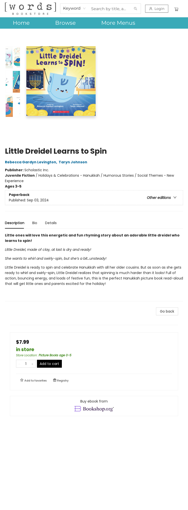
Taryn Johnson (74, 162)
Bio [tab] (34, 222)
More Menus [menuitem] (118, 23)
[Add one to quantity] (32, 363)
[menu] (94, 23)
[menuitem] (21, 23)
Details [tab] (51, 222)
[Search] (135, 9)
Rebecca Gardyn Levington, (32, 162)
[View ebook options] (94, 406)
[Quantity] (25, 364)
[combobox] (74, 8)
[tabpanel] (94, 267)
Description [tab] (14, 222)
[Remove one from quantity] (19, 363)
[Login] (156, 9)
